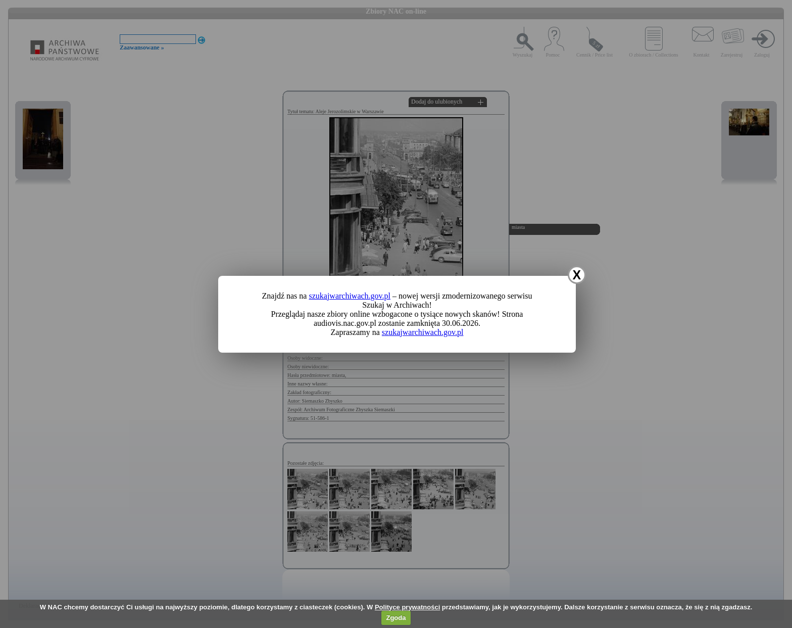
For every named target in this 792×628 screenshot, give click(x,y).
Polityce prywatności (407, 607)
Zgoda (396, 617)
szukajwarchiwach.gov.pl (349, 296)
